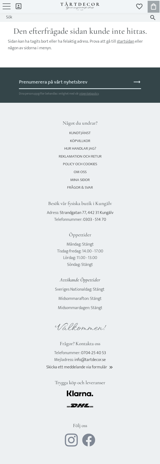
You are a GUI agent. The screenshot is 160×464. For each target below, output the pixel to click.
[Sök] (153, 17)
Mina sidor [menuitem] (18, 6)
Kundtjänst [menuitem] (80, 133)
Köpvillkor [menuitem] (80, 141)
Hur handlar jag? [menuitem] (80, 148)
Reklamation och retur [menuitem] (80, 156)
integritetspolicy (89, 93)
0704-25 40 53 (93, 352)
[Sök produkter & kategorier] (75, 17)
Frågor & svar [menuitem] (80, 187)
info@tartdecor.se (90, 359)
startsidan (125, 41)
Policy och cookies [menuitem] (80, 164)
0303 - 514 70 (94, 219)
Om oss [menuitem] (80, 172)
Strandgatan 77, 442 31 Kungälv (86, 212)
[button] (7, 9)
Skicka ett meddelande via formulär (80, 367)
